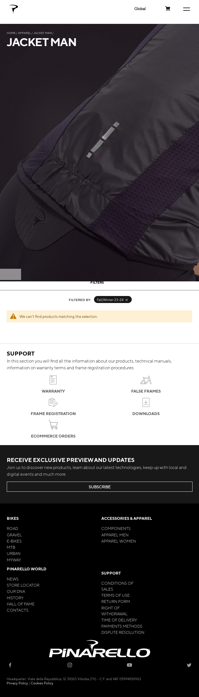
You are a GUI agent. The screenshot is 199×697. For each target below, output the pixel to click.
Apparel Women (118, 540)
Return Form (115, 601)
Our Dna (16, 591)
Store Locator (23, 584)
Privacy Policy (17, 683)
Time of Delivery (119, 619)
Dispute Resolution (122, 632)
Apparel (25, 33)
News (13, 578)
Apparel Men (115, 534)
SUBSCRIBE (100, 486)
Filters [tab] (97, 282)
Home (11, 33)
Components (116, 528)
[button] (140, 9)
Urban (14, 553)
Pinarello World (26, 568)
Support (111, 573)
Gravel (14, 534)
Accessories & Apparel (126, 518)
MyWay (14, 559)
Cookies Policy (42, 683)
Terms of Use (115, 595)
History (15, 597)
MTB (11, 547)
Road (12, 528)
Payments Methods (121, 625)
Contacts (17, 609)
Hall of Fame (21, 603)
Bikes (13, 518)
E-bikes (14, 540)
